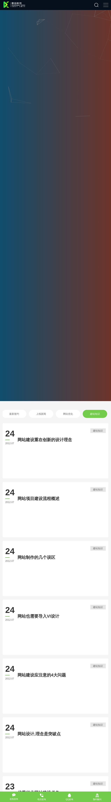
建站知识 (98, 413)
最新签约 (18, 413)
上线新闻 (44, 413)
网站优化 (71, 413)
